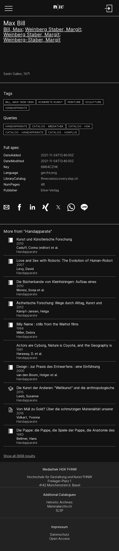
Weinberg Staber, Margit (53, 29)
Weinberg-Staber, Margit (31, 39)
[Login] (108, 12)
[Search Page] (59, 7)
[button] (8, 9)
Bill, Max (12, 29)
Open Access (59, 538)
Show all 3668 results (19, 456)
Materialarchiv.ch (59, 506)
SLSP (59, 510)
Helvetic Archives (59, 502)
